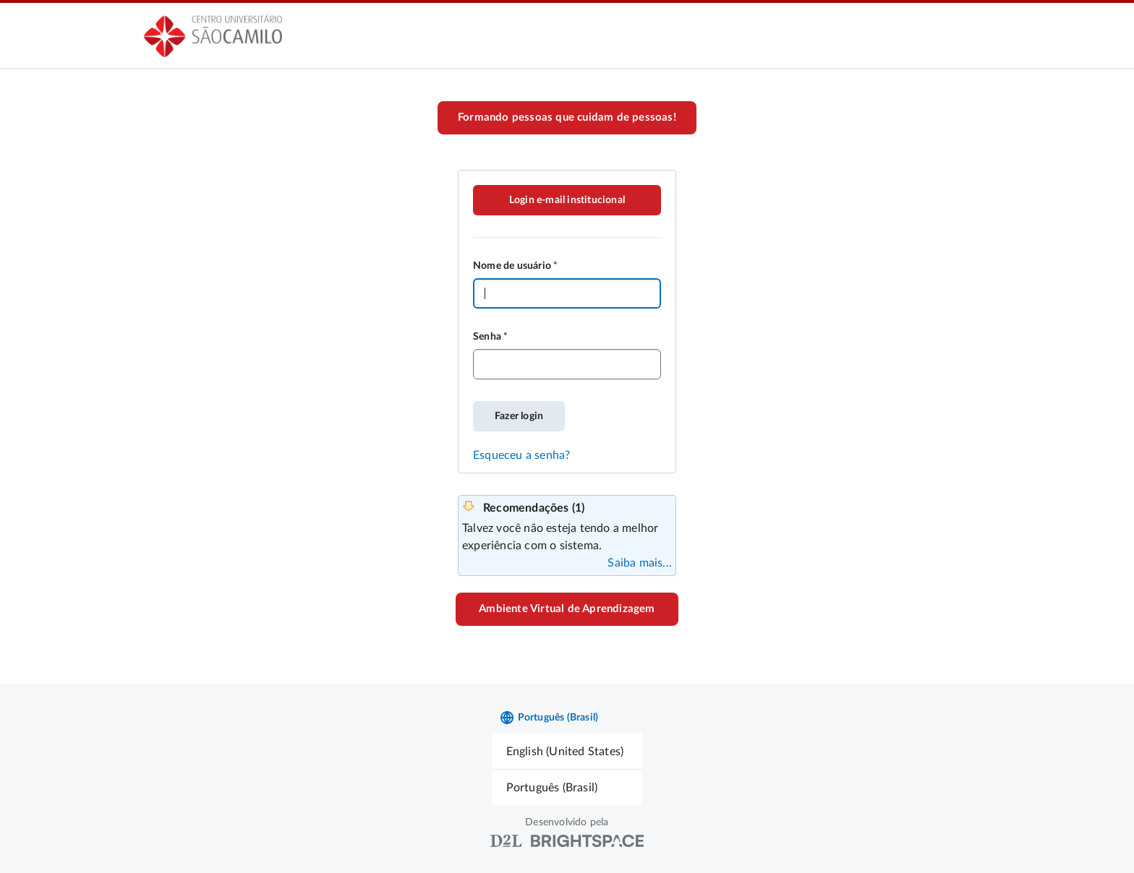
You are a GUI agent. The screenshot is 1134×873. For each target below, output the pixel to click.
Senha (487, 337)
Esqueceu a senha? (521, 455)
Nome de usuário (512, 266)
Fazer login (519, 416)
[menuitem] (567, 751)
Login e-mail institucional (567, 200)
